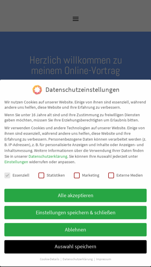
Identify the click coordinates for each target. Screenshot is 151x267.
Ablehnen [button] (75, 224)
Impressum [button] (103, 254)
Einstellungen (16, 156)
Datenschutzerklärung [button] (78, 254)
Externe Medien (125, 170)
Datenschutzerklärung (48, 151)
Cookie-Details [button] (50, 254)
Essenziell (16, 170)
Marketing (86, 170)
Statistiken (51, 170)
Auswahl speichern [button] (75, 242)
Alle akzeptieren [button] (75, 190)
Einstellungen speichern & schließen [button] (76, 207)
